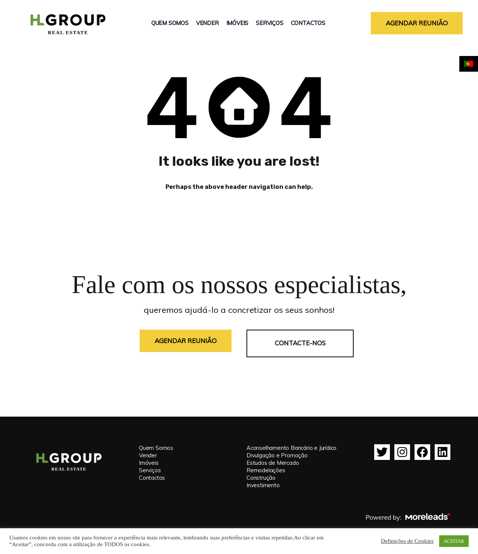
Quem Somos (170, 23)
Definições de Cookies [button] (407, 541)
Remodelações (265, 465)
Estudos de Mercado (272, 457)
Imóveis (237, 23)
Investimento (263, 479)
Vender (207, 23)
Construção (261, 472)
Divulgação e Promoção (277, 450)
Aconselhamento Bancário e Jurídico (291, 442)
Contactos (308, 23)
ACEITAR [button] (454, 541)
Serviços (269, 23)
